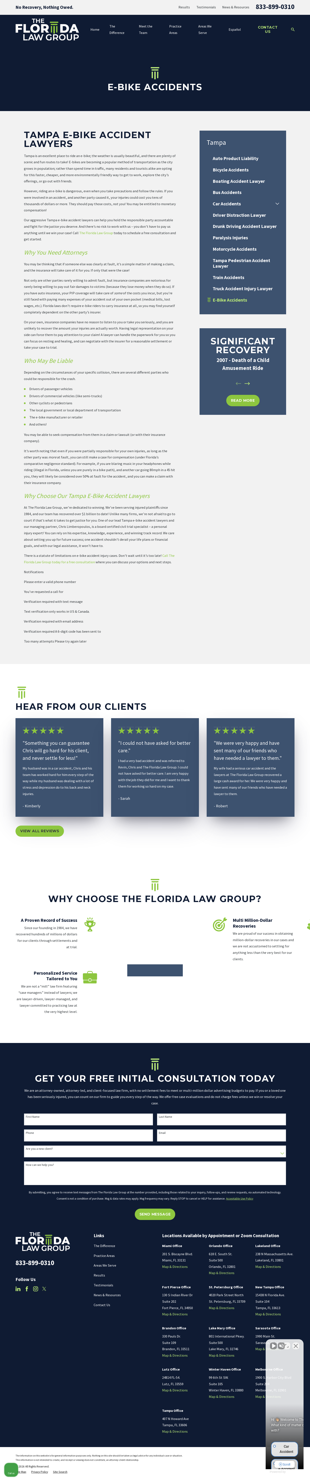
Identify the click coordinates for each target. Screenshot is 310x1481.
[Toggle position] (286, 1343)
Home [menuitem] (94, 29)
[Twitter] (44, 1289)
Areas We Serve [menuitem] (205, 29)
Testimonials (206, 7)
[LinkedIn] (18, 1289)
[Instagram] (35, 1289)
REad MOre (243, 400)
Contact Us (268, 29)
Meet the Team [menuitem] (145, 29)
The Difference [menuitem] (116, 29)
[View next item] (247, 383)
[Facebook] (26, 1289)
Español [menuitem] (235, 29)
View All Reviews (39, 831)
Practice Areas (104, 1257)
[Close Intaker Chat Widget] (295, 1343)
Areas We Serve (105, 1266)
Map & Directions (175, 1268)
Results (184, 7)
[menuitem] (243, 158)
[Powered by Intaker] (273, 1472)
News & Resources (235, 7)
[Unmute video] (233, 1343)
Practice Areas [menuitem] (175, 29)
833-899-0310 (275, 7)
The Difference (104, 1247)
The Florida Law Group (96, 233)
